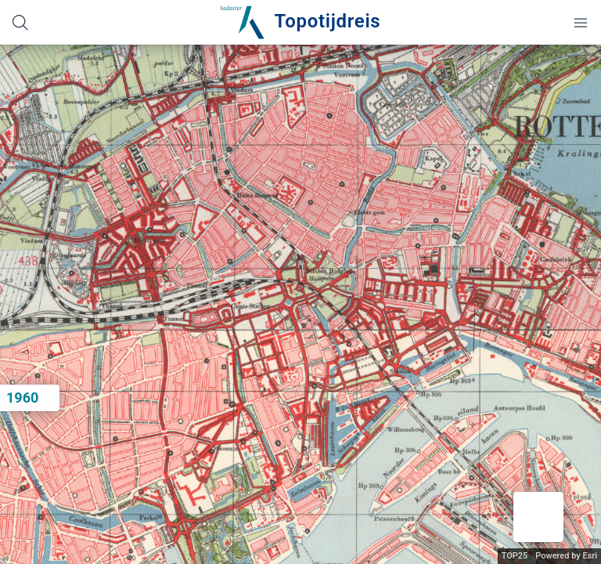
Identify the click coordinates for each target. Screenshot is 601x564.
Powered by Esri (566, 556)
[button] (538, 517)
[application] (300, 304)
